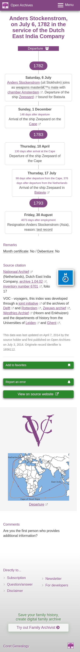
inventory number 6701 (20, 286)
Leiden (31, 323)
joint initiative (28, 303)
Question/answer (20, 584)
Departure (36, 504)
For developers (56, 585)
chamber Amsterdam (23, 92)
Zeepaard (26, 97)
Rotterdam (30, 308)
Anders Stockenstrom (23, 82)
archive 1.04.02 (31, 281)
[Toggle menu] (66, 5)
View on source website (38, 394)
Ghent (52, 323)
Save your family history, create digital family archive (38, 617)
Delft (6, 308)
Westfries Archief (16, 313)
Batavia (40, 192)
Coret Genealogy (16, 646)
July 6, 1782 (34, 24)
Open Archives (22, 5)
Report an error (38, 382)
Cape (33, 124)
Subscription (16, 578)
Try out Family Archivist (38, 627)
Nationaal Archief (16, 272)
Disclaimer (15, 591)
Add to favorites (38, 365)
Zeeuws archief (54, 308)
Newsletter (53, 578)
